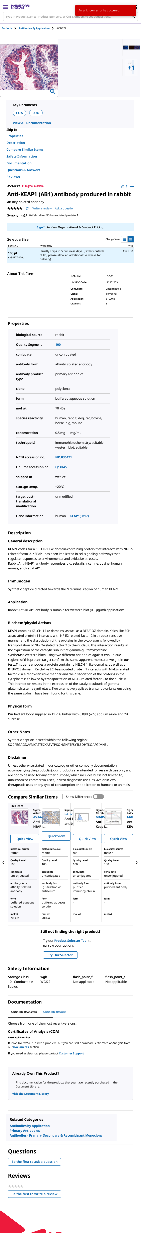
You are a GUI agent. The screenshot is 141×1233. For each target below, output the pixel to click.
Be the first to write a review (36, 1195)
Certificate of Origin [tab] (54, 1012)
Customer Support (71, 1053)
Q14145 (61, 467)
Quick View (24, 839)
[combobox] (70, 16)
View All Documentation (32, 123)
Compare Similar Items (24, 149)
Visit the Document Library (30, 1094)
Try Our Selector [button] (60, 955)
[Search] (133, 16)
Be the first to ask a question (34, 1161)
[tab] (10, 28)
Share (127, 186)
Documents (21, 1047)
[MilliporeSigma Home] (20, 6)
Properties (14, 136)
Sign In (41, 227)
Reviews (13, 177)
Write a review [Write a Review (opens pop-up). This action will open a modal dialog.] (42, 208)
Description (15, 142)
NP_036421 (63, 457)
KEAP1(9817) (79, 516)
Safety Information (21, 156)
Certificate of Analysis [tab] (24, 1012)
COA (19, 113)
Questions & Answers (23, 170)
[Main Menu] (5, 7)
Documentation (18, 163)
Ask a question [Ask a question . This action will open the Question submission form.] (65, 208)
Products (7, 28)
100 (58, 344)
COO (36, 113)
